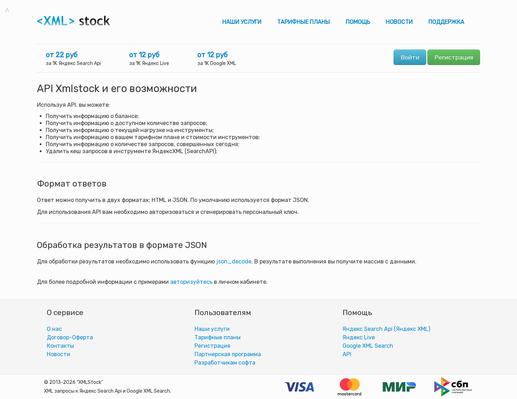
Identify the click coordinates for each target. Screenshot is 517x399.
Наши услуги (241, 22)
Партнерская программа (227, 354)
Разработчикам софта (224, 362)
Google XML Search (368, 345)
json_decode (233, 261)
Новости (399, 22)
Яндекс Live (359, 337)
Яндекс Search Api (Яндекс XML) (386, 329)
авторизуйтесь (191, 282)
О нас (54, 329)
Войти (410, 57)
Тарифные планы (303, 22)
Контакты (60, 345)
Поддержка (446, 22)
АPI (347, 354)
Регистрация (453, 57)
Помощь (358, 22)
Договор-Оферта (70, 337)
